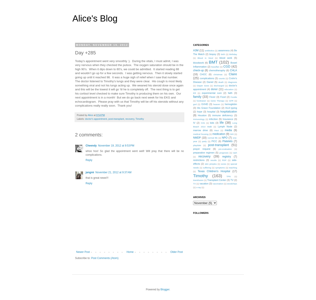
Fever (212, 97)
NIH (232, 134)
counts (222, 78)
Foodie (234, 97)
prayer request (201, 149)
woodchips (232, 183)
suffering (207, 167)
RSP (224, 160)
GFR (231, 101)
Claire (233, 74)
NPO (225, 137)
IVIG (203, 123)
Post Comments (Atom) (104, 258)
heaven (216, 104)
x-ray (198, 187)
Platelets (228, 141)
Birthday (233, 54)
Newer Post (83, 252)
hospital (211, 111)
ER (194, 93)
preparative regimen (204, 152)
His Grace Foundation (208, 108)
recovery (129, 119)
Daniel (210, 82)
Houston (202, 115)
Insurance (228, 119)
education (229, 89)
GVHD (204, 104)
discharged (219, 85)
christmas (218, 74)
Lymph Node (225, 126)
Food (223, 97)
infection (213, 119)
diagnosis (232, 82)
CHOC (203, 74)
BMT (213, 62)
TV (231, 180)
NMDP (197, 137)
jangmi (90, 172)
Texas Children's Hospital (214, 171)
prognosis (224, 153)
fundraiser (201, 101)
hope (199, 111)
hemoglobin (231, 104)
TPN (228, 176)
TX (194, 183)
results (213, 160)
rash (235, 153)
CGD (226, 66)
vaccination (218, 183)
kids (212, 122)
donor (214, 89)
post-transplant (116, 119)
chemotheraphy (217, 70)
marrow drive (200, 130)
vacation (204, 183)
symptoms (220, 167)
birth (223, 54)
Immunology (199, 119)
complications (207, 78)
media (228, 130)
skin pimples (211, 164)
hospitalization (228, 111)
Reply (89, 160)
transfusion (198, 180)
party (204, 141)
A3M (196, 50)
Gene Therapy (217, 101)
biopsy (212, 54)
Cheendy (91, 145)
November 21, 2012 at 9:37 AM (113, 172)
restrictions (199, 160)
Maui (216, 130)
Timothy (140, 119)
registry (226, 156)
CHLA (233, 70)
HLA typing (231, 108)
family (197, 96)
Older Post (176, 252)
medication (218, 134)
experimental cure (212, 93)
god (195, 104)
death (221, 82)
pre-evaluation (225, 149)
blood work (225, 58)
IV (194, 122)
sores (223, 164)
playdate (197, 145)
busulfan (215, 67)
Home (130, 252)
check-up (198, 70)
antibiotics (209, 50)
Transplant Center (216, 180)
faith (230, 93)
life (222, 122)
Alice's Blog (95, 18)
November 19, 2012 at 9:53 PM (116, 145)
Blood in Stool (205, 58)
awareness (224, 50)
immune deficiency (222, 115)
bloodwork (198, 62)
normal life (213, 138)
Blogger (164, 289)
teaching (233, 167)
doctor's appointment (96, 119)
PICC (214, 141)
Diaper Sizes (203, 85)
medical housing (200, 134)
